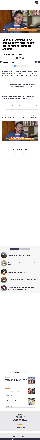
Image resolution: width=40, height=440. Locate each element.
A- (38, 62)
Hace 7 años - (9, 35)
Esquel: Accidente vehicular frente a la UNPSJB (20, 255)
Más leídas (14, 248)
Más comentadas (24, 248)
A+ (36, 62)
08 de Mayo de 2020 (5, 34)
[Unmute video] (20, 131)
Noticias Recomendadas (17, 373)
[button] (17, 58)
